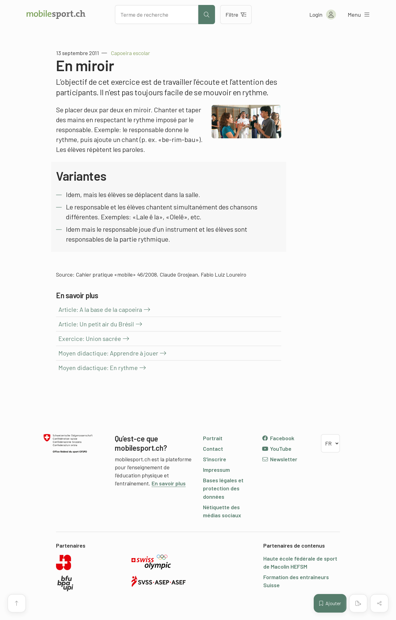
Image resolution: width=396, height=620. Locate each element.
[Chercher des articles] (156, 14)
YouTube (276, 448)
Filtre (236, 14)
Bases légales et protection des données (223, 488)
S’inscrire (214, 459)
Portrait (212, 438)
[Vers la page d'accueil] (56, 14)
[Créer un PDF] (358, 603)
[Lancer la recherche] (206, 14)
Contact (213, 448)
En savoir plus (169, 483)
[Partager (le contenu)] (379, 603)
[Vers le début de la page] (16, 603)
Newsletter (279, 459)
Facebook (278, 438)
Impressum (216, 469)
